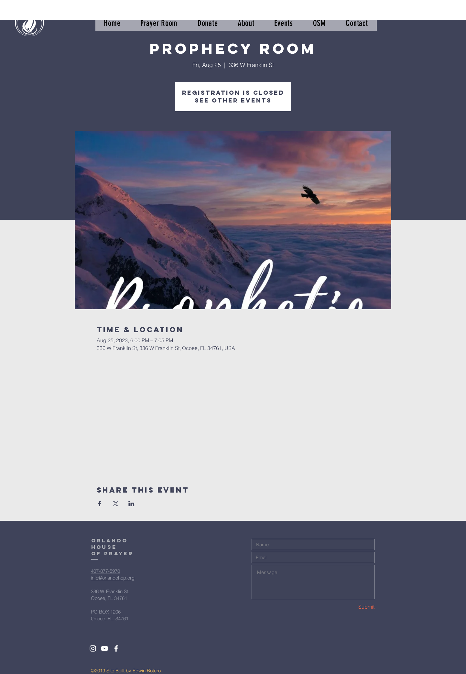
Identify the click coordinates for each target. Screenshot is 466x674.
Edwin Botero (147, 671)
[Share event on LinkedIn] (131, 503)
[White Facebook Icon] (116, 648)
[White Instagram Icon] (93, 648)
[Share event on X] (116, 503)
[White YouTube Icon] (104, 648)
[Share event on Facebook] (100, 503)
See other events (233, 100)
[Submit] (351, 607)
